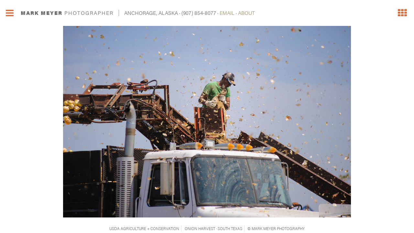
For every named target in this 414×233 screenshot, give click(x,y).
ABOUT (246, 13)
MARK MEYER (67, 13)
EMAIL (227, 13)
